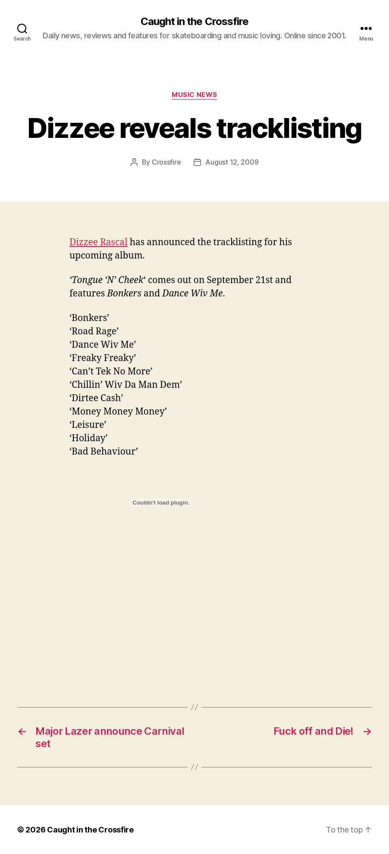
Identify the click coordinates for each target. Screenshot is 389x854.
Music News (194, 95)
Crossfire (166, 162)
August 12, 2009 (231, 162)
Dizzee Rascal (98, 242)
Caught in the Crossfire (194, 21)
